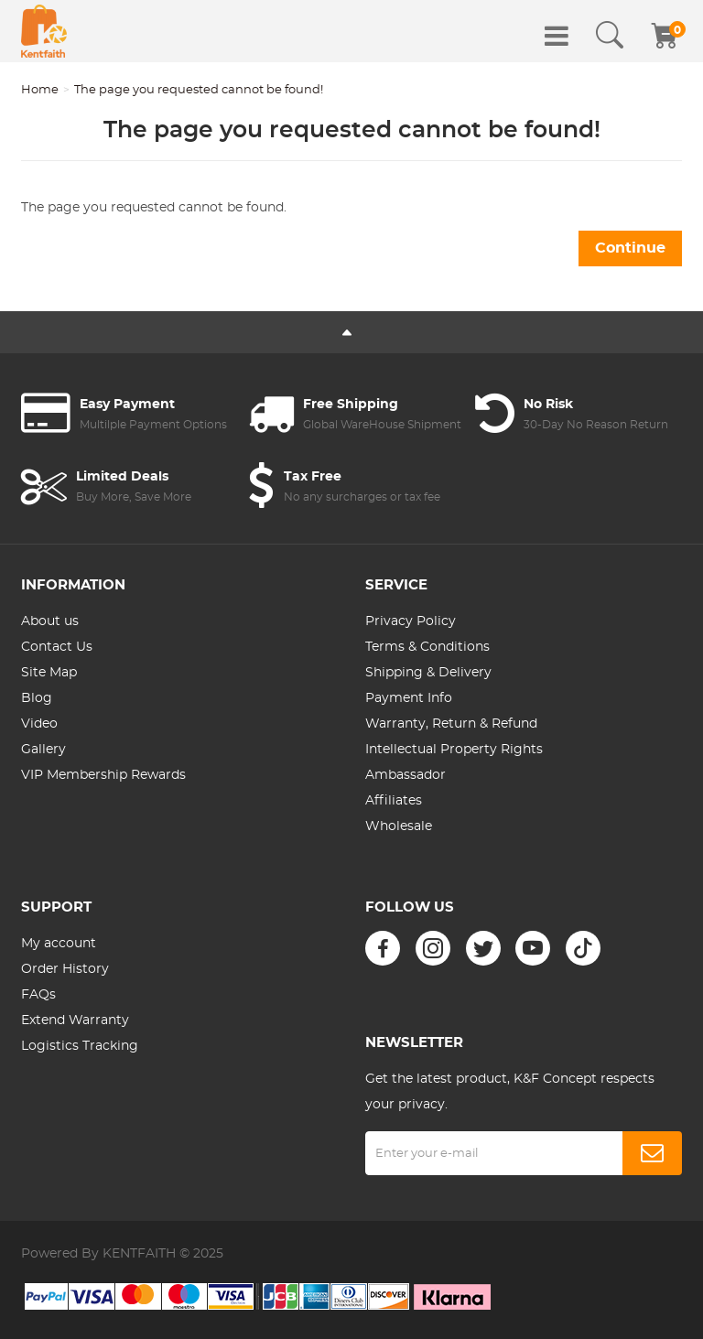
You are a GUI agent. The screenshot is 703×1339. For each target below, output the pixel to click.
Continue (630, 248)
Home (40, 90)
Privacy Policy (410, 621)
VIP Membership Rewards (103, 775)
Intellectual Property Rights (454, 749)
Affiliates (393, 800)
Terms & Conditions (427, 647)
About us (50, 621)
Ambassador (405, 775)
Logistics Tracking (79, 1046)
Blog (36, 698)
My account (58, 943)
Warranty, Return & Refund (451, 724)
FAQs (38, 994)
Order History (65, 969)
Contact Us (56, 647)
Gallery (43, 749)
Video (39, 724)
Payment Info (408, 698)
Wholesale (398, 826)
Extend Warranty (75, 1020)
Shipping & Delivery (428, 672)
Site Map (49, 672)
